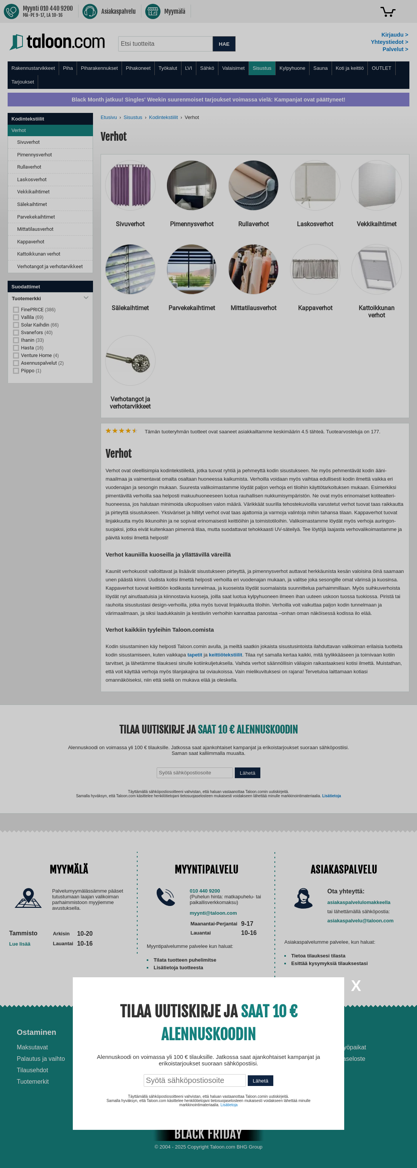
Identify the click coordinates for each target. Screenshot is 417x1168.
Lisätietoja (228, 1105)
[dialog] (208, 584)
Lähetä (260, 1081)
